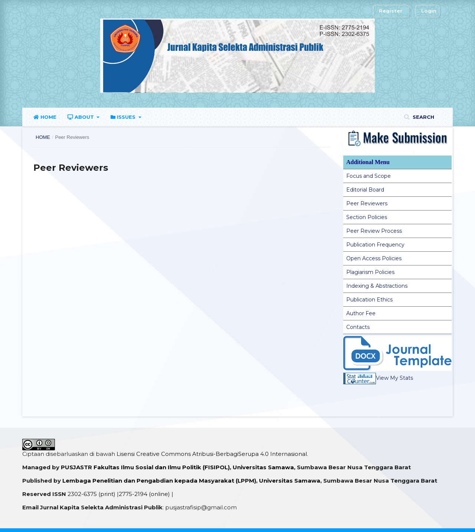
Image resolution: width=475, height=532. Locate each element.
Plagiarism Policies (370, 272)
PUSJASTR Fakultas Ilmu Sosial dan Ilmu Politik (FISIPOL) (145, 467)
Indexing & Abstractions (376, 286)
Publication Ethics (369, 299)
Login (428, 11)
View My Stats (378, 378)
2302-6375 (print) (91, 493)
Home (44, 117)
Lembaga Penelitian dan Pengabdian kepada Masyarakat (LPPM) (159, 480)
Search (422, 117)
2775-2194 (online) (144, 493)
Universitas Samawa (263, 467)
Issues (124, 117)
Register (390, 11)
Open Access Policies (374, 258)
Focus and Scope (368, 176)
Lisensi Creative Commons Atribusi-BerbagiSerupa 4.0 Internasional (212, 453)
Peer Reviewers (366, 203)
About (81, 117)
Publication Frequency (375, 244)
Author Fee (361, 313)
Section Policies (366, 217)
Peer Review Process (374, 231)
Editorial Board (365, 189)
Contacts (358, 327)
